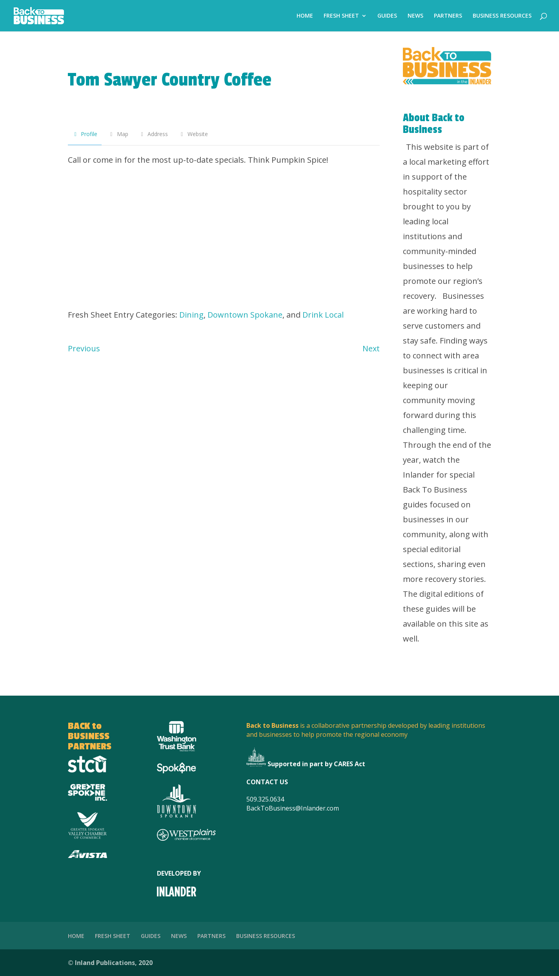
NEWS (415, 16)
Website (193, 134)
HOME (305, 16)
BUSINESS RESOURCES (502, 16)
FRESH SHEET (341, 16)
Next (371, 348)
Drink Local (323, 314)
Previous (84, 348)
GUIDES (387, 16)
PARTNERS (448, 16)
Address (153, 134)
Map (118, 134)
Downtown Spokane (245, 314)
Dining (191, 314)
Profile (85, 134)
